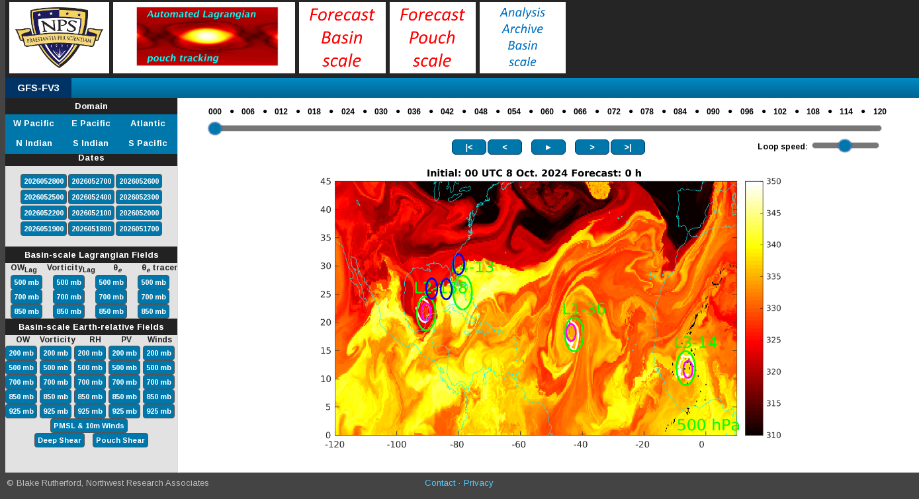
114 (846, 111)
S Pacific (147, 143)
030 (381, 111)
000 (215, 111)
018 (314, 111)
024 (348, 111)
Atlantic (147, 123)
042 (447, 111)
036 (414, 111)
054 (514, 111)
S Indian (91, 143)
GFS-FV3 (38, 87)
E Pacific (90, 123)
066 (580, 111)
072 (614, 111)
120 (880, 111)
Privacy (479, 483)
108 (813, 111)
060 (547, 111)
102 (780, 111)
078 (647, 111)
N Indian (34, 143)
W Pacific (33, 123)
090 (713, 111)
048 (481, 111)
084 (680, 111)
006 (248, 111)
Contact (440, 483)
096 (747, 111)
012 (281, 111)
